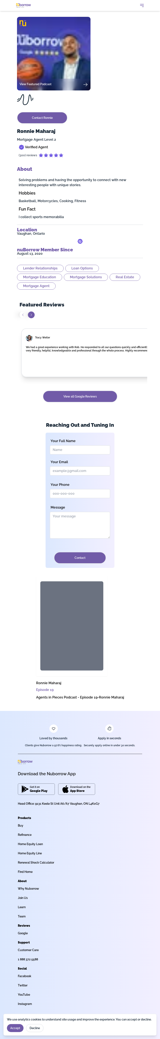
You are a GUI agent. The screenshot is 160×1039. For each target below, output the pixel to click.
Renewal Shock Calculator (36, 862)
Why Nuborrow (28, 888)
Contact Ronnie (42, 117)
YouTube (24, 994)
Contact (80, 557)
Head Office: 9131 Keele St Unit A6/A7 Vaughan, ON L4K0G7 (59, 803)
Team (22, 916)
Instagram (25, 1004)
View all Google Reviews (80, 396)
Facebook (24, 976)
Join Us (23, 898)
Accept (15, 1028)
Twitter (23, 985)
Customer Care (28, 950)
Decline (35, 1028)
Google (23, 933)
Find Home (25, 871)
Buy (20, 825)
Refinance (24, 834)
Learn (22, 907)
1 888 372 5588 (28, 959)
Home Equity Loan (30, 844)
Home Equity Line (30, 853)
